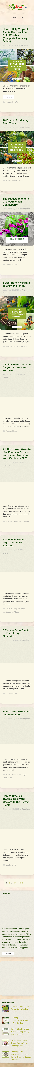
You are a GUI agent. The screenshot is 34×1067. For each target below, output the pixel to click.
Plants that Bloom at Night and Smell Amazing (15, 542)
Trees (20, 181)
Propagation (24, 775)
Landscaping (18, 346)
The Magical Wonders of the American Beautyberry (16, 201)
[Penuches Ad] (17, 992)
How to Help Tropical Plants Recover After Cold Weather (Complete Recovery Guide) (15, 35)
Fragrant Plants (19, 609)
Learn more (8, 953)
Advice (8, 102)
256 (16, 883)
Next (22, 883)
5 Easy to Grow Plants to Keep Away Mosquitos (16, 633)
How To (15, 102)
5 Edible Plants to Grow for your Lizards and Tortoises (17, 367)
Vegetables (7, 778)
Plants (14, 181)
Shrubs (14, 265)
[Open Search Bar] (22, 17)
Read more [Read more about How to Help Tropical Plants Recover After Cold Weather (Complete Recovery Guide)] (8, 97)
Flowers (9, 346)
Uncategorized (11, 693)
